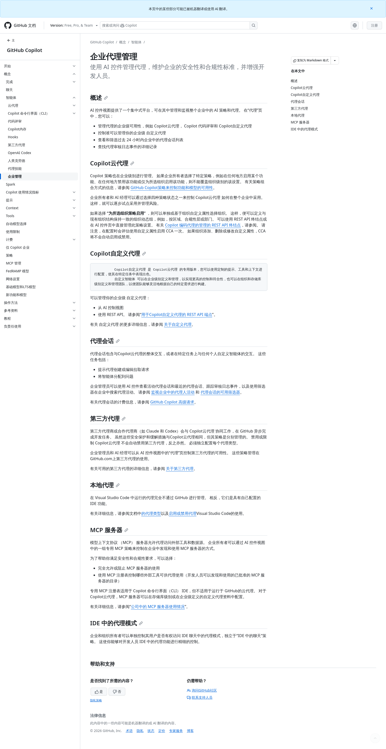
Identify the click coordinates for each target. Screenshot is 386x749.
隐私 (140, 730)
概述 (99, 97)
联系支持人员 (199, 697)
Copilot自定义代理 (118, 253)
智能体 (136, 42)
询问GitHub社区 (202, 690)
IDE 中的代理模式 (116, 623)
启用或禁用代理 (182, 513)
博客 (190, 730)
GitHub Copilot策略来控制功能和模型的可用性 (171, 187)
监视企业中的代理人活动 (172, 392)
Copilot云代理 (112, 163)
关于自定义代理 (178, 324)
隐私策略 (96, 700)
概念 (122, 42)
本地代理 (105, 485)
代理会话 (105, 341)
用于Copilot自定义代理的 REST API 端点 (176, 314)
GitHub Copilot (24, 50)
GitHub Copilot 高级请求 (172, 402)
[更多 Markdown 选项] (335, 60)
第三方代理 (108, 418)
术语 (129, 730)
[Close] (372, 8)
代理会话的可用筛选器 (220, 392)
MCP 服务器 (109, 530)
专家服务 (176, 730)
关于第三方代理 (179, 468)
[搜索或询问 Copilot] (178, 25)
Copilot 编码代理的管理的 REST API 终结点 (203, 225)
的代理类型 (151, 513)
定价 (161, 730)
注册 (374, 25)
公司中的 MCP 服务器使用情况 (158, 606)
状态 (150, 730)
